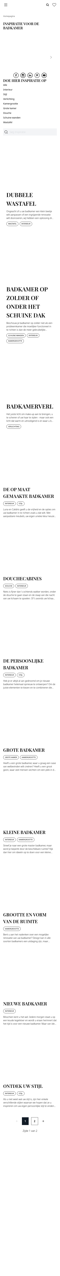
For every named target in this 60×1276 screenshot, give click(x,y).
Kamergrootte (10, 103)
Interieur (7, 89)
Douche (7, 112)
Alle (5, 84)
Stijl (5, 94)
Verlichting (8, 98)
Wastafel (7, 122)
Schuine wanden (11, 117)
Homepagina (9, 16)
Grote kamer (9, 108)
